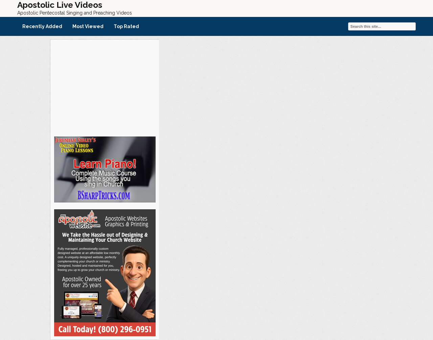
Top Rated (126, 26)
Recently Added (42, 26)
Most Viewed (88, 26)
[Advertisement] (104, 87)
